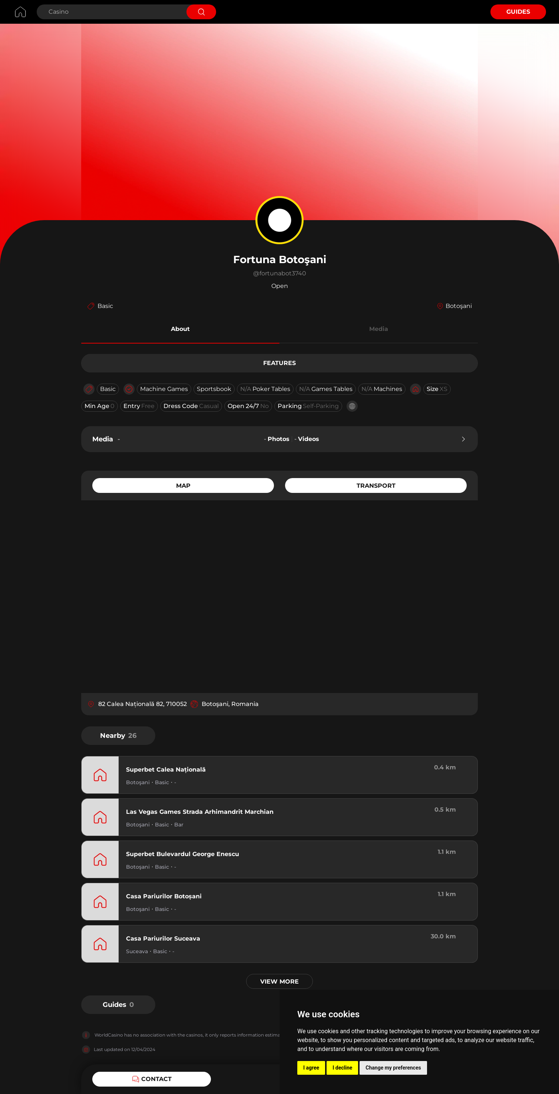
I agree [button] (311, 1068)
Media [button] (378, 328)
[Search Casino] (111, 11)
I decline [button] (342, 1068)
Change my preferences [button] (393, 1068)
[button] (180, 330)
